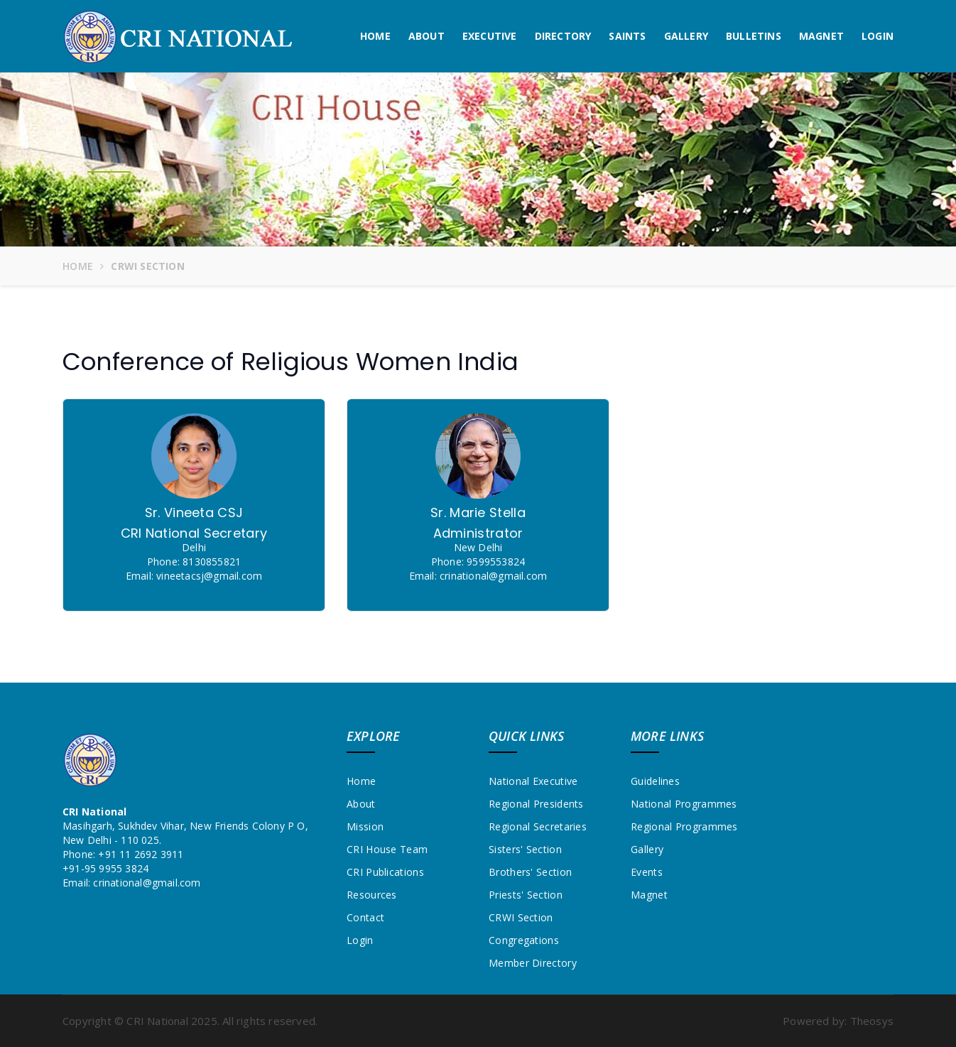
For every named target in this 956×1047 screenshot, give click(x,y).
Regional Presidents (536, 803)
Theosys (871, 1021)
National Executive (533, 781)
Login (877, 36)
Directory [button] (563, 36)
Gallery (686, 36)
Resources (372, 894)
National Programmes (684, 803)
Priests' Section (526, 894)
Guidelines (655, 781)
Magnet (821, 36)
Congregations (524, 940)
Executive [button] (489, 36)
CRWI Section (521, 917)
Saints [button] (627, 36)
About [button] (426, 36)
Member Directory (533, 963)
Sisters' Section (525, 849)
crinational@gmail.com (146, 882)
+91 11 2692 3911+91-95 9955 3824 (123, 861)
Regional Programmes (684, 826)
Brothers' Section (530, 872)
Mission (365, 826)
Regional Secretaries (538, 826)
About (361, 803)
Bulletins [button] (753, 36)
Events (647, 872)
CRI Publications (385, 872)
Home (375, 36)
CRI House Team (387, 849)
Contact (365, 917)
